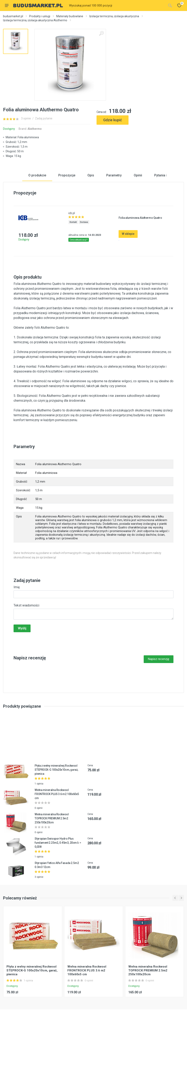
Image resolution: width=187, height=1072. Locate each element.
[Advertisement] (140, 141)
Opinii (138, 217)
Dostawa (84, 264)
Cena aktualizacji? (79, 282)
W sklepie (128, 276)
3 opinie (26, 118)
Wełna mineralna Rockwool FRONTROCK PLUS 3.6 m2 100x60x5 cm (57, 836)
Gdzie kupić (112, 120)
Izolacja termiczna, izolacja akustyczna (114, 16)
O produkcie (37, 217)
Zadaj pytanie (43, 118)
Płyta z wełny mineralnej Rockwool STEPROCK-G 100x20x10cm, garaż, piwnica (56, 812)
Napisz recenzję (158, 701)
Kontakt (73, 264)
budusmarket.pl (13, 16)
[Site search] (116, 5)
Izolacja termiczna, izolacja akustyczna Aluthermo (35, 20)
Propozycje (66, 217)
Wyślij (22, 670)
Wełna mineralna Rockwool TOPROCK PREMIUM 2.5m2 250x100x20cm (52, 860)
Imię (17, 629)
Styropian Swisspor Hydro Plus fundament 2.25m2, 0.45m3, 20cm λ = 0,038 (58, 885)
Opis (90, 217)
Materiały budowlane (69, 16)
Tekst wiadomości (26, 647)
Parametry (114, 217)
